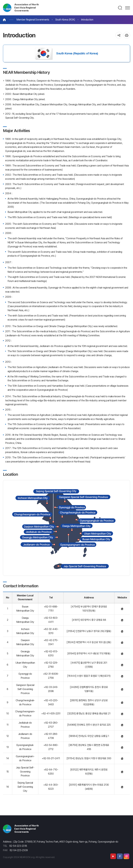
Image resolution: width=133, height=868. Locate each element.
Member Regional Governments (32, 19)
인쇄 (126, 35)
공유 (118, 35)
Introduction (87, 19)
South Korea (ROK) (65, 19)
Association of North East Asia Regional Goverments (26, 7)
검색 (120, 8)
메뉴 (127, 8)
